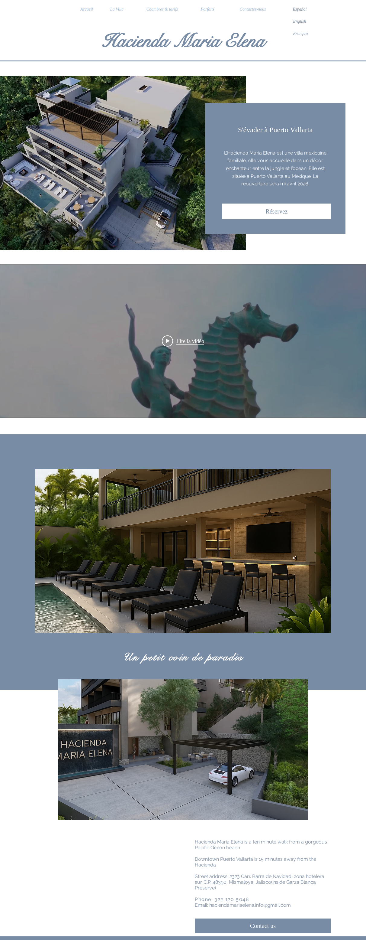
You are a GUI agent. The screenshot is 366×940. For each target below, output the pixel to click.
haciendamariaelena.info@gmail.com (250, 905)
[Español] (299, 9)
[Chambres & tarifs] (162, 9)
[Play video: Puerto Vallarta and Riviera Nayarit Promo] (183, 341)
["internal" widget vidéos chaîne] (183, 341)
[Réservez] (276, 211)
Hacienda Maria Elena (182, 41)
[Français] (300, 34)
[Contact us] (263, 926)
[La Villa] (116, 9)
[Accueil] (86, 9)
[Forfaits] (207, 9)
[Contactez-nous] (252, 9)
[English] (299, 21)
